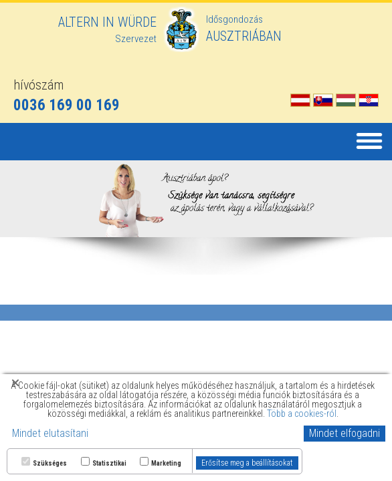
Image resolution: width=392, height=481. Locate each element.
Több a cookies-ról (301, 413)
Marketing (166, 463)
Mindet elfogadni (344, 433)
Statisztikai (109, 463)
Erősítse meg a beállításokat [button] (247, 463)
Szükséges (50, 463)
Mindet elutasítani (50, 433)
